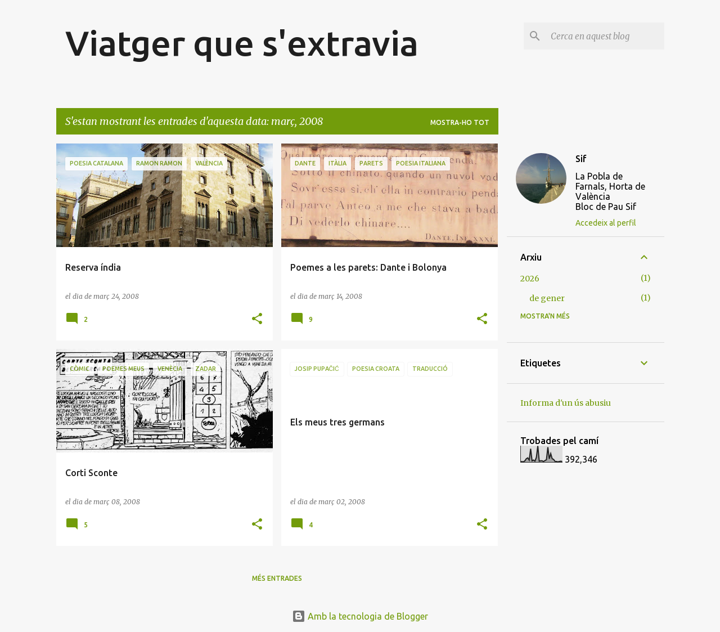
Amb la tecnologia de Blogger (360, 616)
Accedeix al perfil (605, 222)
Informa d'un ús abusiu (565, 403)
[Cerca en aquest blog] (605, 36)
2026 (529, 279)
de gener (547, 298)
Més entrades (277, 578)
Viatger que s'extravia (241, 42)
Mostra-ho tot (459, 122)
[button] (257, 319)
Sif (581, 159)
